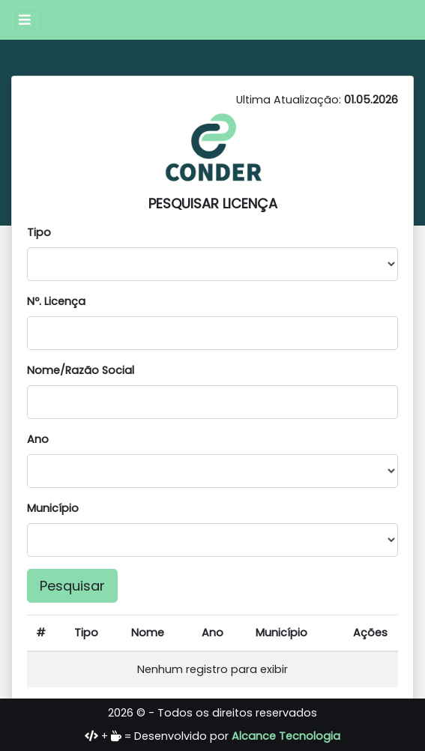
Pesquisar (72, 585)
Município (53, 508)
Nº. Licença (56, 301)
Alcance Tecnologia (286, 736)
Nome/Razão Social (80, 370)
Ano (38, 439)
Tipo (39, 232)
